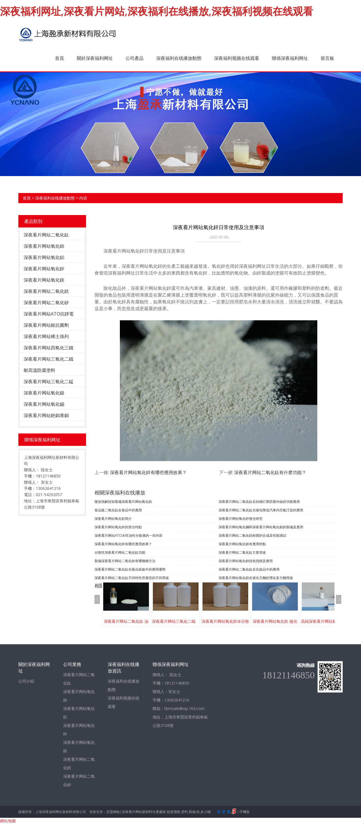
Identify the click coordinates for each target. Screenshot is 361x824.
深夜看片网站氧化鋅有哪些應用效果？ (123, 544)
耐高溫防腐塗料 (39, 370)
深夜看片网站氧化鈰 (44, 246)
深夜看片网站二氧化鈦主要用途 (242, 552)
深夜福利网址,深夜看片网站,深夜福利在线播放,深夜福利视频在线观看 (156, 11)
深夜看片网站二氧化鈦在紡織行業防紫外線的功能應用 (259, 501)
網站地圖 (8, 820)
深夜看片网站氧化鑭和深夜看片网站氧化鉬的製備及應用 (261, 527)
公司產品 (135, 58)
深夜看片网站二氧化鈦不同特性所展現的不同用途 (131, 577)
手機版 (244, 811)
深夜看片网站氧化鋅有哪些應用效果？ (148, 472)
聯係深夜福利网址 (290, 58)
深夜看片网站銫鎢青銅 (46, 415)
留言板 (327, 58)
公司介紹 (26, 681)
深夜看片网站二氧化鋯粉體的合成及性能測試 (252, 535)
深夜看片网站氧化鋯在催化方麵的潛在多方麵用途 (256, 577)
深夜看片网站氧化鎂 (44, 280)
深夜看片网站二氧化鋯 (46, 291)
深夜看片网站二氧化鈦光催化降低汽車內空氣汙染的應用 (261, 510)
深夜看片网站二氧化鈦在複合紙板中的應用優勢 (130, 569)
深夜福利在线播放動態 (178, 58)
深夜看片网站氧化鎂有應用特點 (242, 544)
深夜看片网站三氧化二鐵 (48, 359)
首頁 (59, 58)
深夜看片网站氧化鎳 (44, 393)
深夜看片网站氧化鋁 (44, 257)
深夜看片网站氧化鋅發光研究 (241, 518)
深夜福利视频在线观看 (236, 58)
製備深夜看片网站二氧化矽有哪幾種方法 (124, 560)
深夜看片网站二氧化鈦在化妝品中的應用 (249, 569)
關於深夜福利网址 (95, 58)
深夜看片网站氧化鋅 (44, 269)
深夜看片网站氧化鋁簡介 (113, 518)
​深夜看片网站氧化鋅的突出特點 (118, 527)
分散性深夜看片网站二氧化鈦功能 (119, 552)
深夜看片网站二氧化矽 (46, 302)
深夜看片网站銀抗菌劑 (46, 325)
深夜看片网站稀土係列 (46, 336)
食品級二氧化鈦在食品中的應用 (118, 510)
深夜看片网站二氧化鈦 (46, 235)
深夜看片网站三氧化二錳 (48, 381)
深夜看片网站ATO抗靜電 (49, 314)
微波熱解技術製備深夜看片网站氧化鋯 (123, 501)
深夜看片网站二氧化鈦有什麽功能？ (270, 472)
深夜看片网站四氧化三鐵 (48, 348)
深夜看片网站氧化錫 (44, 404)
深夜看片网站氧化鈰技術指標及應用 (246, 560)
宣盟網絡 (113, 811)
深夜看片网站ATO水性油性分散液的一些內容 (128, 535)
